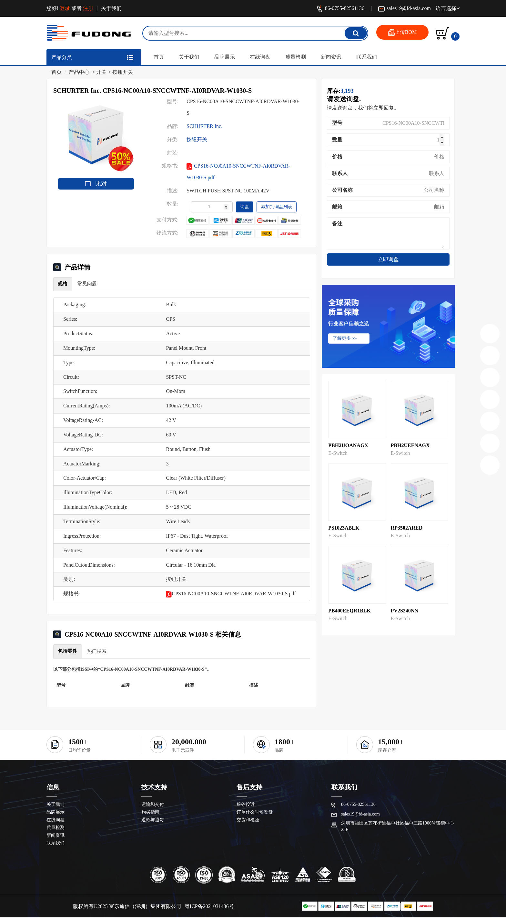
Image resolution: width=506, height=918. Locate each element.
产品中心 (79, 72)
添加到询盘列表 (276, 206)
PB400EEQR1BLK (349, 610)
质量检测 (295, 57)
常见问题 (88, 284)
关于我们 (111, 8)
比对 (96, 184)
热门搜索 (98, 651)
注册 (88, 8)
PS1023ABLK (343, 528)
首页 (159, 57)
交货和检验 (248, 820)
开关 (101, 72)
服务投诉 (246, 805)
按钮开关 (122, 72)
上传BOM (402, 32)
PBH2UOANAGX (348, 445)
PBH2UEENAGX (410, 445)
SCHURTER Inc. (204, 126)
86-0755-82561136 (340, 9)
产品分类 (61, 57)
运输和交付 (152, 805)
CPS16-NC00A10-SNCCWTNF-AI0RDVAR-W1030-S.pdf (238, 171)
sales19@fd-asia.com (404, 9)
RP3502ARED (407, 528)
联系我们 (366, 57)
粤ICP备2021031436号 (209, 907)
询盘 (244, 206)
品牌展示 (224, 57)
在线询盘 (260, 57)
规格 (63, 284)
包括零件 (68, 651)
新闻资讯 (331, 57)
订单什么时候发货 (255, 812)
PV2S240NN (404, 610)
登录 (65, 8)
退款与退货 (152, 820)
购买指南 (150, 812)
